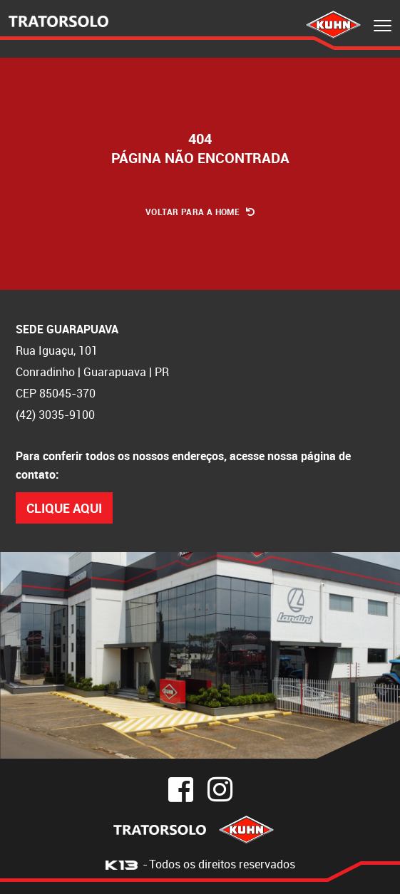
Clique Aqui (64, 507)
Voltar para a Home (200, 211)
